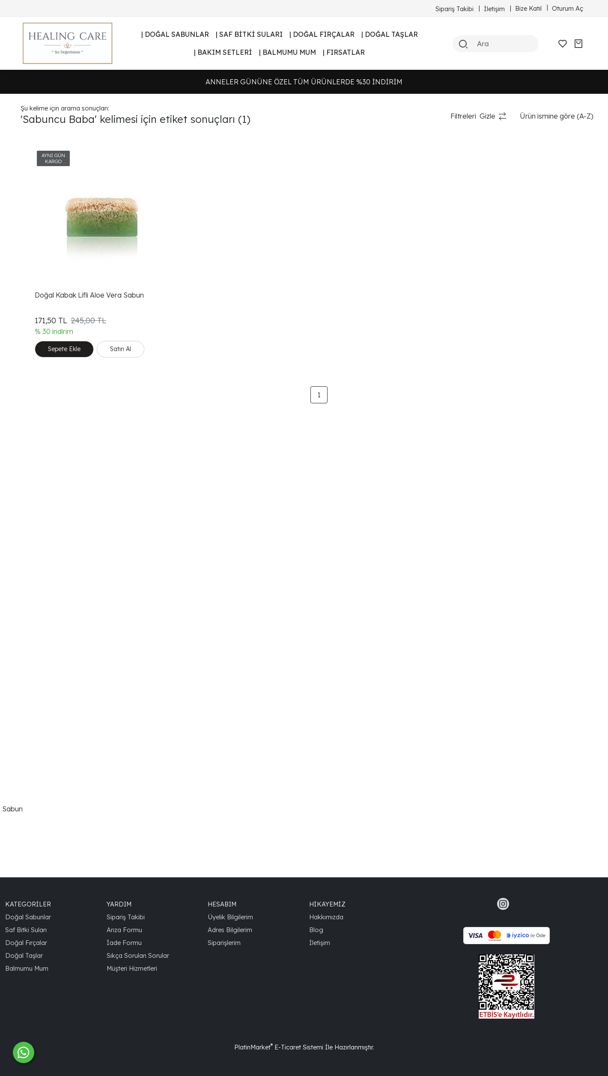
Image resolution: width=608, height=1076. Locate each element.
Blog (316, 930)
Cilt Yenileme (41, 411)
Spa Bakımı (39, 754)
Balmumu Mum (26, 968)
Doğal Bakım (41, 343)
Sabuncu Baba (44, 178)
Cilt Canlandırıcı (45, 713)
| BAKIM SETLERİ (223, 52)
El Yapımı (35, 260)
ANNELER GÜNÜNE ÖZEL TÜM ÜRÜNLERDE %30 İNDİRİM (304, 81)
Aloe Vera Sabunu (49, 630)
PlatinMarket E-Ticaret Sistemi (278, 1047)
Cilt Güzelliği (40, 507)
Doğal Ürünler (43, 384)
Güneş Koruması (47, 466)
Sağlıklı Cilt (37, 644)
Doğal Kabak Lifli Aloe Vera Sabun (75, 809)
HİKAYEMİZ (327, 904)
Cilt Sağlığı (37, 493)
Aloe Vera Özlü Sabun (55, 822)
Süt (26, 274)
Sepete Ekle (171, 324)
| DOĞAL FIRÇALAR (322, 34)
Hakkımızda (326, 917)
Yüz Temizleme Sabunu (58, 836)
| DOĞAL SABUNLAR (175, 34)
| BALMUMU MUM (287, 52)
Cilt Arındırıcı (40, 726)
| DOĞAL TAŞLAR (389, 34)
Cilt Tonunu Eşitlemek (54, 658)
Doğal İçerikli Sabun (53, 535)
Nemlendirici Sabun (52, 576)
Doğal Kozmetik (46, 480)
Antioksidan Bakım (50, 767)
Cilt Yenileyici (41, 740)
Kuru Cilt (34, 356)
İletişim (319, 943)
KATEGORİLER (28, 904)
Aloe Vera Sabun (48, 425)
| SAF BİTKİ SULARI (249, 34)
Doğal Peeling (43, 589)
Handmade (39, 302)
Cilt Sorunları (40, 548)
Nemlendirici (41, 370)
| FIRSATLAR (344, 52)
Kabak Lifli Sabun (48, 206)
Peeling (32, 247)
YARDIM (119, 904)
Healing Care (42, 603)
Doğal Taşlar (24, 955)
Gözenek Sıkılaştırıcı (52, 685)
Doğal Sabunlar (28, 917)
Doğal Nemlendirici (51, 617)
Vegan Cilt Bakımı (48, 781)
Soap (29, 329)
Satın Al (165, 343)
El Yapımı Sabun (46, 439)
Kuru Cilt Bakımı (45, 795)
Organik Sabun (44, 521)
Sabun (31, 165)
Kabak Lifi (36, 192)
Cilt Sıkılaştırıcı (42, 699)
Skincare (34, 315)
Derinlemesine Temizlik (57, 562)
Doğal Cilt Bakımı (48, 397)
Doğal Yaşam (42, 672)
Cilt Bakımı (37, 288)
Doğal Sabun (41, 233)
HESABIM (222, 904)
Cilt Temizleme (44, 452)
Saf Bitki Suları (26, 930)
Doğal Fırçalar (26, 943)
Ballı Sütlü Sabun (47, 219)
